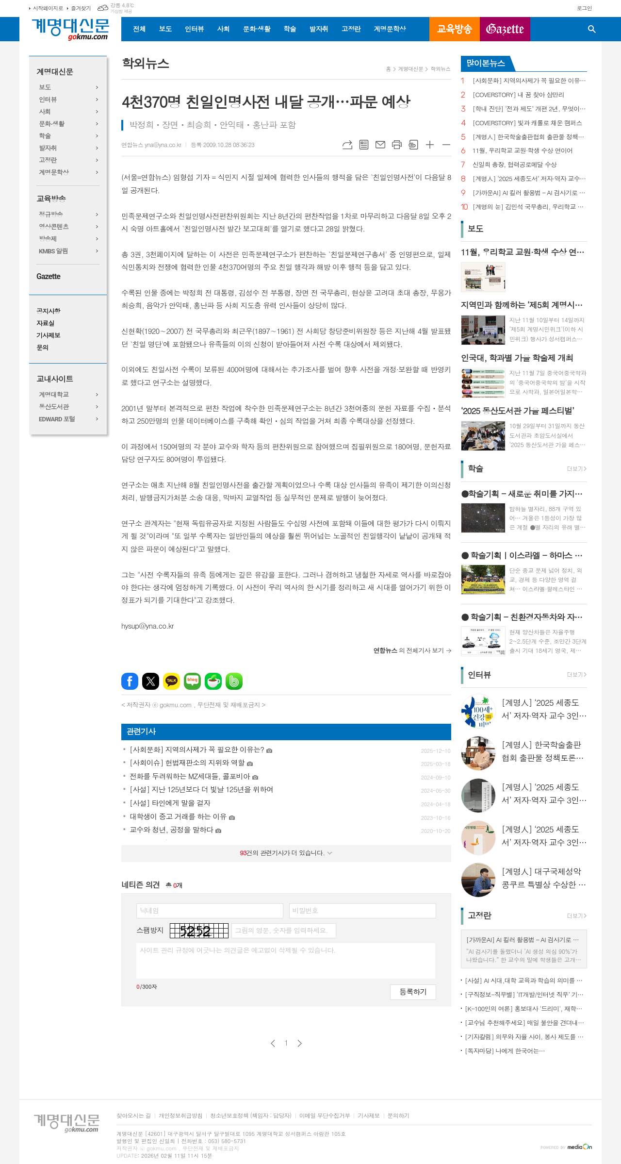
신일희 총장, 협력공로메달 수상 (515, 165)
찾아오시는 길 (133, 1115)
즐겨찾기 (81, 8)
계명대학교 (53, 395)
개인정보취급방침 (180, 1115)
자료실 (45, 323)
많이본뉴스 (485, 63)
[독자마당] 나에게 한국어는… (505, 1050)
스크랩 (413, 145)
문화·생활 (256, 28)
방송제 (48, 239)
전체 (139, 28)
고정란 (351, 28)
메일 (380, 145)
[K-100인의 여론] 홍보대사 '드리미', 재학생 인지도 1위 (526, 1008)
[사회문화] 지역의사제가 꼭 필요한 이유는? (530, 81)
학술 (289, 28)
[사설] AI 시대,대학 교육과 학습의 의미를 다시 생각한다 (526, 980)
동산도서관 (53, 407)
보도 (165, 28)
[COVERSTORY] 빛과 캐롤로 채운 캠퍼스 (527, 123)
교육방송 (454, 29)
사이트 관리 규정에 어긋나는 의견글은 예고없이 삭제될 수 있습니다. (238, 950)
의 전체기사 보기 (409, 650)
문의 (42, 347)
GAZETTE (505, 29)
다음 (299, 1043)
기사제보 (48, 335)
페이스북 (129, 681)
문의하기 (398, 1115)
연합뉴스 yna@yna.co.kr (151, 144)
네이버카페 (213, 681)
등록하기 (412, 991)
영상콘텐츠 (53, 227)
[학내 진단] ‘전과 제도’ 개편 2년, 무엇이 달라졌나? (530, 109)
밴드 (234, 681)
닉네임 (149, 910)
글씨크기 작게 (446, 145)
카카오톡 (171, 681)
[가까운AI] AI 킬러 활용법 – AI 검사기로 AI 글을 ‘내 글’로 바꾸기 (530, 193)
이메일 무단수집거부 (324, 1115)
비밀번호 (305, 910)
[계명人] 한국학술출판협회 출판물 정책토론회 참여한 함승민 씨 (530, 137)
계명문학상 (390, 28)
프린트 (397, 145)
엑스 (150, 681)
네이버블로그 (192, 681)
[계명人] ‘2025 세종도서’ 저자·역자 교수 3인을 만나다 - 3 (530, 179)
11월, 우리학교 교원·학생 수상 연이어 (523, 151)
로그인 (584, 8)
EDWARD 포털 (57, 419)
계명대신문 (54, 72)
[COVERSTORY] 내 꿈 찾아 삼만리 (518, 95)
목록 (364, 145)
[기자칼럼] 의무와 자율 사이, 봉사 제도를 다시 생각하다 (526, 1036)
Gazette (48, 276)
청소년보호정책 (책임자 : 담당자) (250, 1115)
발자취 (318, 28)
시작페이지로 (48, 8)
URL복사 (347, 145)
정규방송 (51, 214)
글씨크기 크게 (430, 145)
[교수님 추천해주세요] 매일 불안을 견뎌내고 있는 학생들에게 (526, 1022)
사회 (223, 28)
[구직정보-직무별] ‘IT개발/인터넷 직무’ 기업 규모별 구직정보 (526, 994)
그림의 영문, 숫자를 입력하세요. (281, 930)
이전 (272, 1043)
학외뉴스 (440, 68)
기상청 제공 (121, 11)
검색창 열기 (592, 29)
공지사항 (48, 311)
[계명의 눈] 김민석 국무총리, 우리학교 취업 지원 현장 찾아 (530, 207)
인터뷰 (194, 28)
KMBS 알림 (53, 251)
